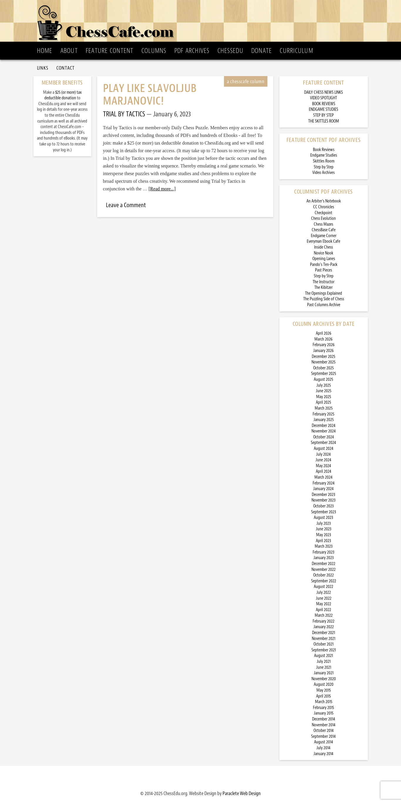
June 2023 (323, 529)
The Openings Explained (323, 293)
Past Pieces (323, 270)
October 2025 (323, 368)
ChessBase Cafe (324, 230)
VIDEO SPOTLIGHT (323, 98)
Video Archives (323, 172)
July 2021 (324, 661)
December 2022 (323, 563)
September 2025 (323, 373)
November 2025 (323, 362)
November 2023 (323, 500)
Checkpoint (323, 213)
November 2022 (323, 569)
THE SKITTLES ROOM (323, 121)
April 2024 (323, 471)
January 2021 (323, 673)
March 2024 (323, 477)
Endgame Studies (323, 155)
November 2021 (323, 638)
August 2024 (323, 448)
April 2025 (323, 402)
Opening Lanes (323, 258)
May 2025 (323, 397)
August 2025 (323, 379)
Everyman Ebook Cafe (323, 241)
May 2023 (323, 535)
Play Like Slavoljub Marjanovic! (150, 94)
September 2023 (323, 512)
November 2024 (323, 431)
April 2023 (323, 541)
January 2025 (324, 420)
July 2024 (323, 454)
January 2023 (324, 558)
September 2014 (323, 736)
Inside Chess (323, 247)
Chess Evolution (323, 218)
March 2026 (323, 339)
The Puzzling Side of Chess (323, 299)
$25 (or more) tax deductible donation (63, 95)
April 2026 (323, 333)
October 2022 (323, 575)
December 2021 (323, 633)
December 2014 (323, 719)
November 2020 (323, 679)
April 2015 (323, 696)
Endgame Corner (323, 236)
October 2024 (323, 437)
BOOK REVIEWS (323, 104)
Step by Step (323, 167)
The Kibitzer (323, 287)
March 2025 (324, 408)
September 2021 (323, 650)
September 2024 (323, 442)
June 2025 (323, 391)
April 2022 (323, 610)
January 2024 (323, 489)
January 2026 (323, 350)
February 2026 (324, 345)
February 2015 (323, 707)
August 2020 (323, 684)
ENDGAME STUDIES (323, 109)
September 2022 (323, 581)
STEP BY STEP (323, 115)
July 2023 (323, 523)
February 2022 (323, 621)
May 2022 (323, 604)
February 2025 (323, 414)
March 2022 (324, 615)
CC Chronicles (323, 207)
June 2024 (323, 460)
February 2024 (324, 483)
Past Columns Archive (323, 305)
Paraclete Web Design (242, 793)
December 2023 (323, 494)
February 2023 (323, 552)
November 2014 (324, 725)
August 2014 (323, 742)
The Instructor (323, 282)
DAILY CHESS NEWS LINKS (323, 92)
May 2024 (323, 466)
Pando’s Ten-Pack (323, 264)
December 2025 (323, 356)
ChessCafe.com (202, 21)
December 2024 (324, 425)
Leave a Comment (126, 205)
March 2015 (323, 702)
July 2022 (323, 592)
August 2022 (323, 586)
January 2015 (323, 713)
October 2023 (323, 506)
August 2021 (323, 655)
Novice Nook (323, 253)
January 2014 (323, 754)
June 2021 (323, 667)
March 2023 (324, 546)
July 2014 (323, 748)
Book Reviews (323, 149)
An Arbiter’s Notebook (323, 201)
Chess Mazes (323, 224)
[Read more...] (162, 188)
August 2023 (323, 517)
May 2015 (323, 690)
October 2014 (324, 730)
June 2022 (323, 598)
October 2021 (323, 644)
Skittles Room (323, 161)
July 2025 (323, 385)
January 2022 (324, 627)
